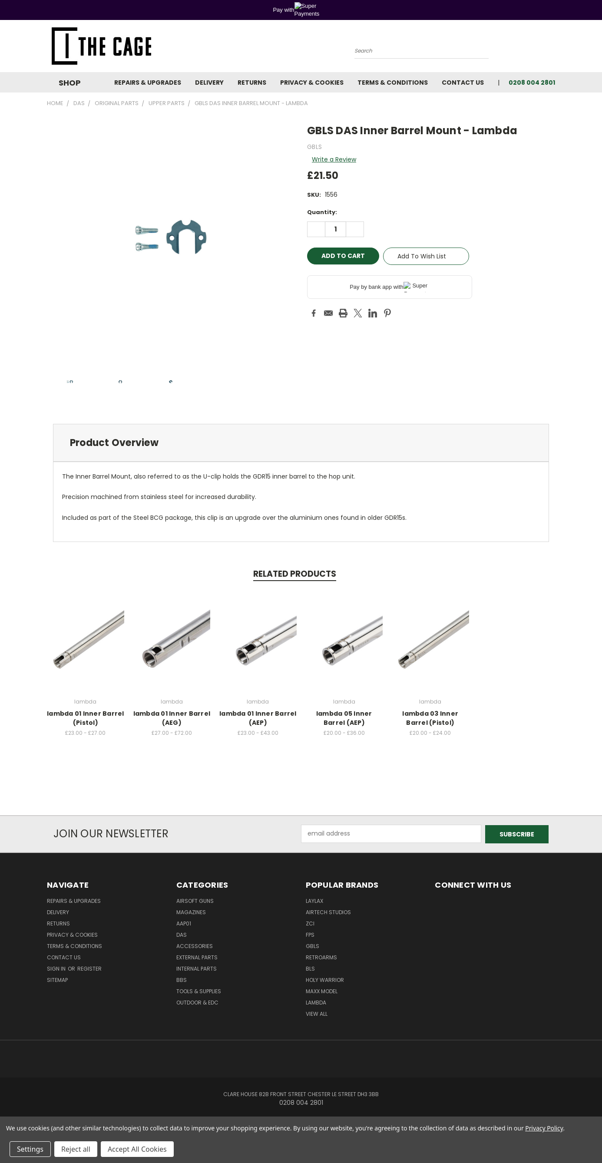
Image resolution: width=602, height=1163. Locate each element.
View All (316, 1013)
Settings (30, 1149)
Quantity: (322, 212)
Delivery (209, 82)
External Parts (197, 957)
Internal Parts (196, 968)
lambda (316, 1002)
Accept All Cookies (137, 1149)
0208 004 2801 (532, 82)
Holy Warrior (325, 979)
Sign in (57, 968)
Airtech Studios (328, 911)
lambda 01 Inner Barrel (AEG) (172, 718)
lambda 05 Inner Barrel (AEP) (344, 718)
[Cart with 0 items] (553, 48)
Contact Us (463, 82)
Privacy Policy (544, 1128)
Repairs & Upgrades (147, 82)
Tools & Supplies (198, 990)
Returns (252, 82)
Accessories (194, 945)
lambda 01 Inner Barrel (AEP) (258, 718)
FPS (310, 934)
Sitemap (57, 979)
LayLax (314, 900)
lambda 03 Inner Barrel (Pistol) (430, 718)
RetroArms (321, 957)
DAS (181, 934)
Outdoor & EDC (197, 1002)
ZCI (310, 923)
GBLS (312, 945)
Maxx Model (321, 990)
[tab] (301, 443)
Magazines (191, 911)
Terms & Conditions (392, 82)
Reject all (75, 1149)
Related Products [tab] (294, 574)
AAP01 (183, 923)
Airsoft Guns (195, 900)
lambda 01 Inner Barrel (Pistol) (85, 718)
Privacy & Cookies (312, 82)
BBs (181, 979)
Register (89, 968)
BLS (310, 968)
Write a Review (334, 159)
